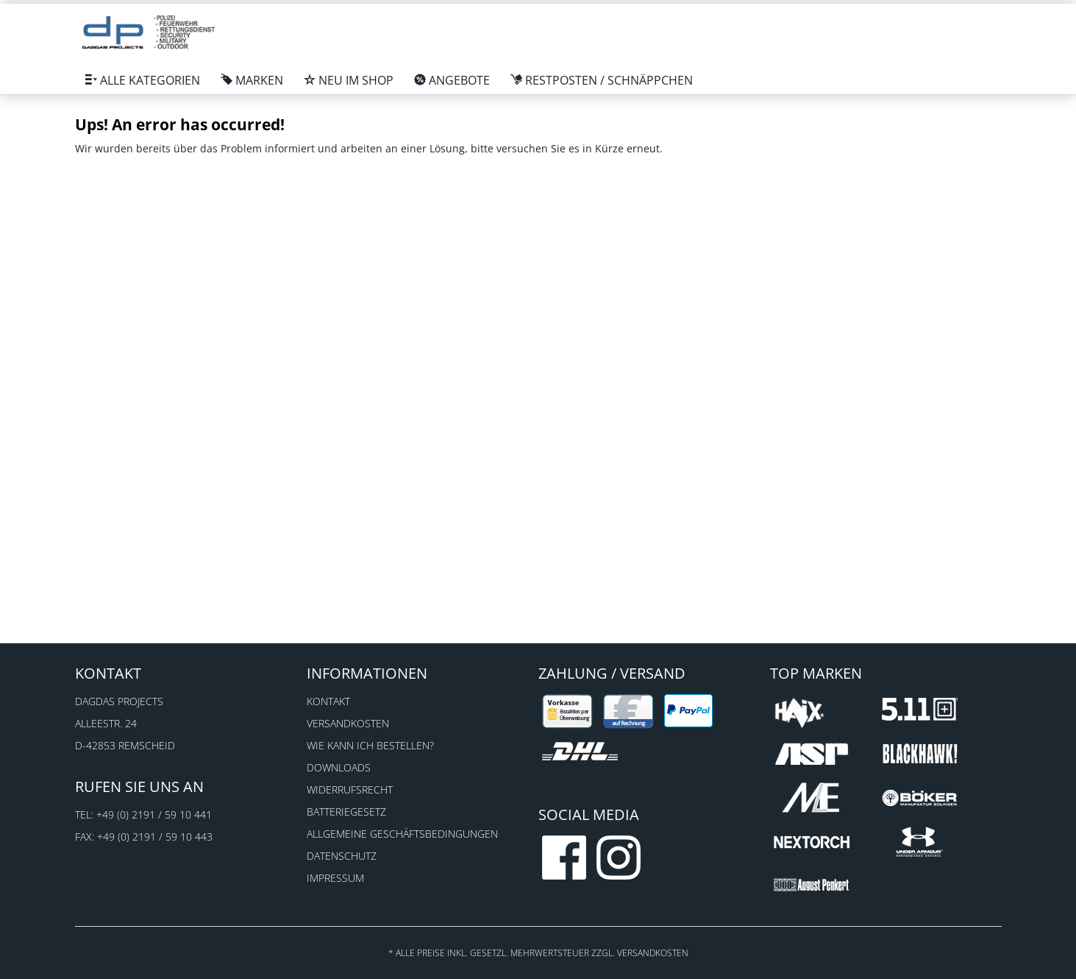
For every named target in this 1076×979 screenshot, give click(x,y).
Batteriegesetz (346, 812)
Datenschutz (342, 856)
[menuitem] (142, 80)
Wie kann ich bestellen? (370, 745)
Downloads (339, 767)
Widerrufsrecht (350, 789)
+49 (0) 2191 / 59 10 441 (154, 814)
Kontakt (328, 701)
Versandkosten (348, 723)
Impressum (335, 878)
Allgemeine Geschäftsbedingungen (402, 834)
